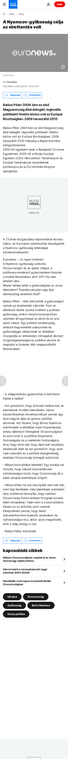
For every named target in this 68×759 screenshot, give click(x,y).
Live (59, 4)
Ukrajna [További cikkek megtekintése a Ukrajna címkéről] (12, 596)
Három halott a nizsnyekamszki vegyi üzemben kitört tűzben (25, 571)
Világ (21, 14)
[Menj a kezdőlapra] (13, 4)
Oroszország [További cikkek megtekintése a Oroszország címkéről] (36, 596)
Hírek (12, 14)
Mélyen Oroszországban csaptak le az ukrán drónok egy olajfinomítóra (29, 559)
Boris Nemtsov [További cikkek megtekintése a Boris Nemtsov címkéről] (41, 605)
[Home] (4, 14)
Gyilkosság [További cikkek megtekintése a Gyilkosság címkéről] (14, 605)
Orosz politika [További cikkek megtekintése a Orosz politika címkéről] (16, 613)
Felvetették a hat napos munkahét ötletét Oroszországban (27, 582)
